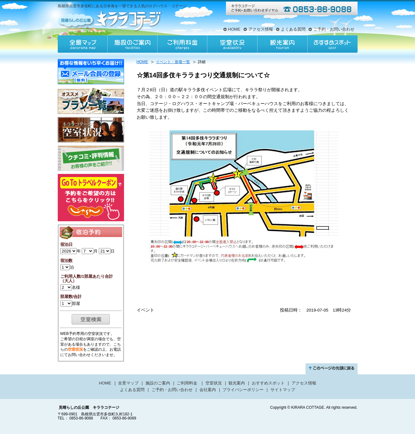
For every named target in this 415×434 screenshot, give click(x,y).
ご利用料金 (182, 44)
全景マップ (83, 44)
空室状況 (232, 44)
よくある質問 (293, 29)
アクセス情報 (260, 29)
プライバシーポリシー (243, 389)
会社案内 (207, 389)
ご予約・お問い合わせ (333, 29)
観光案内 (282, 44)
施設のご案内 (132, 44)
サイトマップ (282, 389)
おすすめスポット (332, 44)
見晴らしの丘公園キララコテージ (110, 20)
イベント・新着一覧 (173, 62)
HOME (234, 29)
